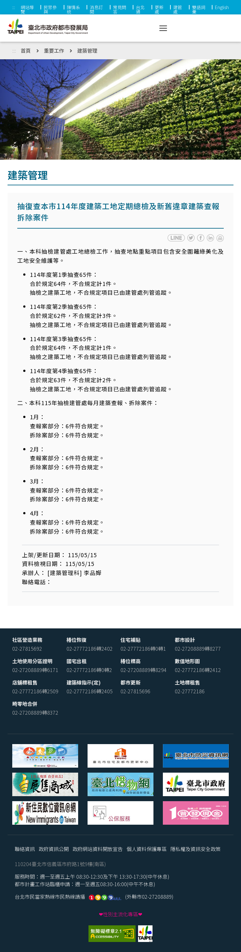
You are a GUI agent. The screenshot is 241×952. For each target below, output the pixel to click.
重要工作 (54, 50)
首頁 (26, 50)
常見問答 (119, 9)
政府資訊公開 (54, 849)
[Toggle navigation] (163, 28)
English (222, 7)
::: (13, 7)
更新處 (159, 9)
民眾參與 (50, 9)
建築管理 (87, 50)
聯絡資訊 (25, 849)
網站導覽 (27, 9)
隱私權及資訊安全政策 (195, 849)
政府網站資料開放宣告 (97, 849)
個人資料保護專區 (146, 849)
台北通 (140, 9)
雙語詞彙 (198, 9)
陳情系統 (73, 9)
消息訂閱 (96, 9)
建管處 (177, 9)
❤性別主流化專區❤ (120, 914)
